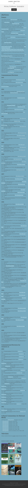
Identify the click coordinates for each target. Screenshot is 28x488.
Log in (22, 485)
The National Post (20, 91)
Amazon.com (19, 372)
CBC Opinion (6, 22)
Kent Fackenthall (22, 484)
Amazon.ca (20, 351)
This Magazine (18, 61)
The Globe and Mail (11, 105)
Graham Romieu (17, 485)
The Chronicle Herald (20, 79)
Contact (14, 9)
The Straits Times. (14, 33)
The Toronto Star (19, 82)
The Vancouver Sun (22, 132)
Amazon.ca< (3, 368)
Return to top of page (14, 482)
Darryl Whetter (14, 1)
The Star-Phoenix (14, 92)
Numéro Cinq (17, 121)
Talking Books (11, 419)
